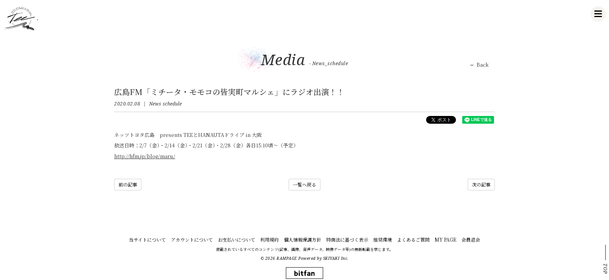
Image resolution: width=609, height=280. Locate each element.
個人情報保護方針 (302, 239)
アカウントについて (192, 239)
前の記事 (127, 184)
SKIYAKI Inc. (336, 258)
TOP (605, 268)
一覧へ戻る (304, 184)
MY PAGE (445, 239)
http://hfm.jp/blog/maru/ (144, 156)
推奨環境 (382, 239)
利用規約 (269, 239)
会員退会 (470, 239)
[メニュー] (598, 14)
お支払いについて (236, 239)
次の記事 (481, 184)
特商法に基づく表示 (347, 239)
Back (483, 64)
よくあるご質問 (413, 239)
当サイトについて (147, 239)
